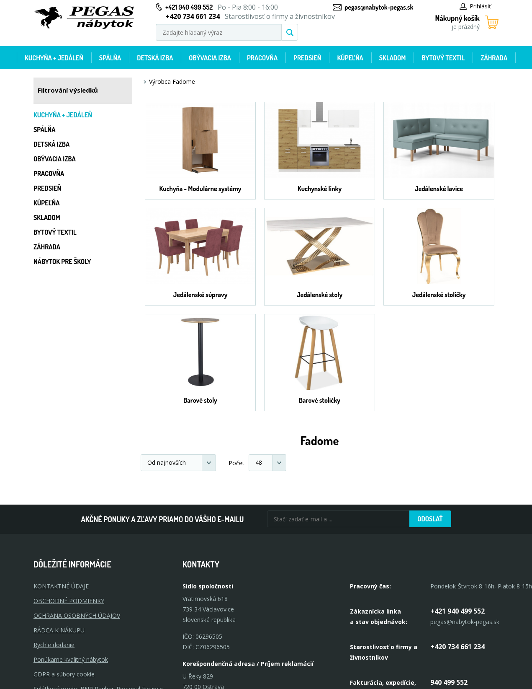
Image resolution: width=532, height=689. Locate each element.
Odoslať (429, 519)
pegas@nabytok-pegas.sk (378, 7)
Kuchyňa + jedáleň (54, 58)
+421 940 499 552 (189, 7)
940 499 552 (449, 682)
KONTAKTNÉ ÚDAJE (61, 586)
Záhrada (494, 58)
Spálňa (110, 58)
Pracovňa (262, 58)
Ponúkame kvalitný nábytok (70, 659)
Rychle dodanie (54, 645)
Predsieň (307, 58)
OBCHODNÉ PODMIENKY (68, 601)
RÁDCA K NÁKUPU (59, 630)
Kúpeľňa (350, 58)
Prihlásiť (475, 6)
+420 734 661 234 (457, 646)
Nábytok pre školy (62, 261)
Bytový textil (443, 58)
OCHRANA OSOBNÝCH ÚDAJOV (76, 615)
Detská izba (155, 58)
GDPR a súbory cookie (64, 674)
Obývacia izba (210, 58)
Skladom (392, 58)
